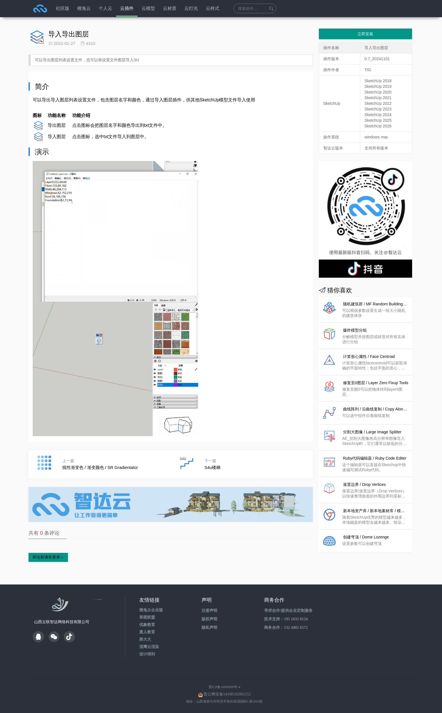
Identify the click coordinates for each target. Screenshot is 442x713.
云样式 (212, 8)
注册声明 (209, 610)
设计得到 (147, 654)
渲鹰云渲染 (149, 647)
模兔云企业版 (151, 610)
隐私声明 (209, 627)
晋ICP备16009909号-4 (224, 687)
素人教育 (147, 632)
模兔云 (84, 8)
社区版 (62, 8)
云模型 (148, 8)
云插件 (127, 8)
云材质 (169, 8)
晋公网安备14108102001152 (227, 694)
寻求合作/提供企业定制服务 (288, 610)
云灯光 (191, 8)
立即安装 (365, 34)
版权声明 (209, 619)
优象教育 (147, 625)
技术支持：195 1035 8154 (286, 619)
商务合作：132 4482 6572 (286, 627)
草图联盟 (147, 617)
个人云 (105, 8)
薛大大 (145, 639)
